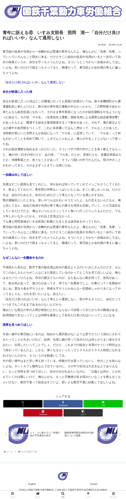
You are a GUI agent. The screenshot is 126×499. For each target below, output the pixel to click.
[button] (83, 412)
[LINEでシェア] (103, 403)
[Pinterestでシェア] (43, 412)
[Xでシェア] (22, 403)
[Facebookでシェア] (63, 403)
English (32, 484)
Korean (93, 484)
